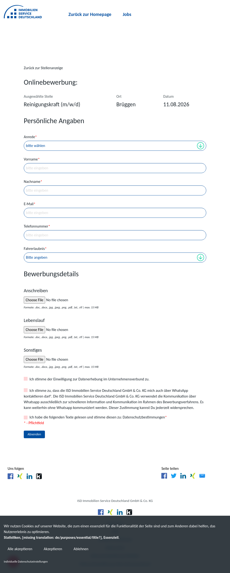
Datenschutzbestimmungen (144, 417)
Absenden (34, 434)
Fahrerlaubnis (35, 248)
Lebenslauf (34, 320)
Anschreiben (36, 290)
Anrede (30, 137)
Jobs (127, 14)
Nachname (33, 181)
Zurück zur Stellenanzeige (43, 68)
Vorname (32, 159)
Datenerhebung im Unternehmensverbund (111, 379)
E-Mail (29, 204)
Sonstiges (33, 350)
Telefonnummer (37, 226)
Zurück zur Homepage (89, 14)
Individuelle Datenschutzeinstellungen (26, 561)
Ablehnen (80, 549)
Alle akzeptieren (20, 549)
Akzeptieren (53, 549)
